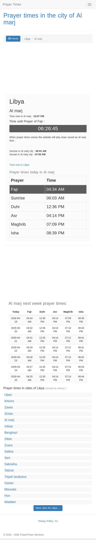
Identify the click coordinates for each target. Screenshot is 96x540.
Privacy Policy (45, 521)
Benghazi (10, 432)
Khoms (9, 401)
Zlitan (8, 439)
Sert (7, 458)
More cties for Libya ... (48, 508)
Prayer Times (12, 4)
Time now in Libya (19, 165)
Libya (27, 39)
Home (13, 38)
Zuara (8, 445)
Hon (7, 495)
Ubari (8, 395)
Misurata (10, 489)
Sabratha (10, 464)
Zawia (8, 407)
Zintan (8, 413)
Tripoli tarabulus (15, 477)
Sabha (8, 451)
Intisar (8, 426)
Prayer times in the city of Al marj (42, 19)
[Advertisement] (48, 70)
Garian (9, 483)
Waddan (10, 502)
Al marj (9, 420)
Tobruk (9, 470)
